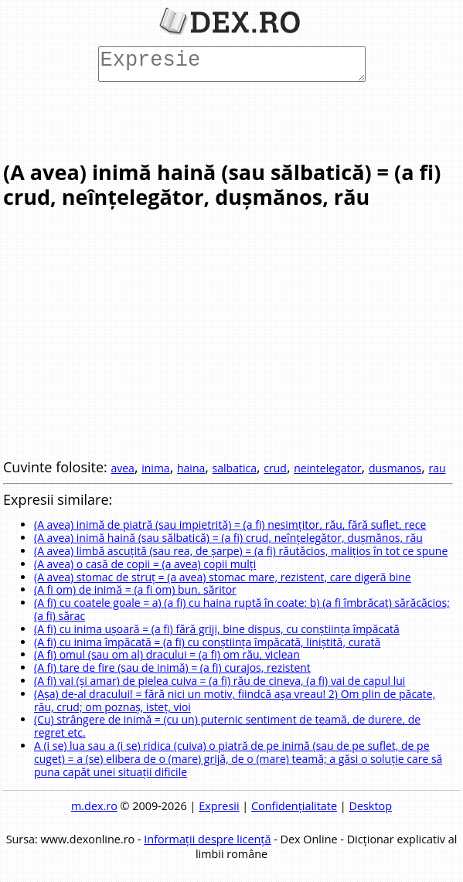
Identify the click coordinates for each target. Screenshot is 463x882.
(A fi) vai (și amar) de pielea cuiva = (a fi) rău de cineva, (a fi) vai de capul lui (219, 680)
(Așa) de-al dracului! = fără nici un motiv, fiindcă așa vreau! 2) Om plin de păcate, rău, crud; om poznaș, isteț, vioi (234, 700)
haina (191, 468)
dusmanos (395, 468)
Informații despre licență (207, 839)
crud (275, 468)
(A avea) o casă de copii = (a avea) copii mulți (145, 564)
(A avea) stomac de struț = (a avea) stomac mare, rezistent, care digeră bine (222, 577)
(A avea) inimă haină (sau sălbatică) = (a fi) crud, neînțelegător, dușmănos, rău (228, 537)
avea (122, 468)
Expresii (219, 806)
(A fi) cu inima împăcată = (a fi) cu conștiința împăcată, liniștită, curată (207, 642)
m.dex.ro (94, 806)
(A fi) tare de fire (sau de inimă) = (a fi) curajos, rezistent (172, 667)
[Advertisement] (228, 119)
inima (155, 468)
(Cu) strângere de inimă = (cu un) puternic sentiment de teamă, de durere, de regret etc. (227, 726)
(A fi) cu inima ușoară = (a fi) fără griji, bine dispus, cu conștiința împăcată (217, 628)
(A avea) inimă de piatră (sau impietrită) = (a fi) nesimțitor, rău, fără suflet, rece (230, 524)
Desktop (370, 806)
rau (437, 468)
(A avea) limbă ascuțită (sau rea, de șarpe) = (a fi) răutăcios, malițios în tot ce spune (241, 550)
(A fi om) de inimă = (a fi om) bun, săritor (135, 589)
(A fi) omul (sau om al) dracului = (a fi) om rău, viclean (167, 654)
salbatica (235, 468)
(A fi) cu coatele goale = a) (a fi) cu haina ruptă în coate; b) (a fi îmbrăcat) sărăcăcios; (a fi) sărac (242, 609)
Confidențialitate (294, 806)
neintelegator (327, 468)
